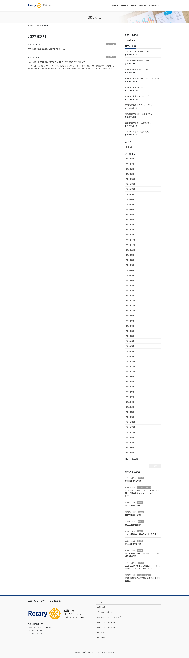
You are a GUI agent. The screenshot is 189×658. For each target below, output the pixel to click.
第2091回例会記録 (133, 505)
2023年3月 (130, 346)
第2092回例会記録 (133, 480)
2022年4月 (130, 402)
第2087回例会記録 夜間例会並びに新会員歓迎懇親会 (142, 555)
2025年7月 (130, 204)
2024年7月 (130, 265)
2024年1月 (130, 295)
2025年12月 (130, 179)
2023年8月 (130, 320)
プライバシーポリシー (105, 612)
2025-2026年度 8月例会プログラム (138, 132)
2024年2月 (130, 290)
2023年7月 (130, 326)
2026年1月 (130, 174)
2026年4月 (130, 158)
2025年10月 (130, 189)
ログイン (100, 632)
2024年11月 (130, 245)
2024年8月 (130, 260)
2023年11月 (130, 305)
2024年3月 (130, 285)
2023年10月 (130, 310)
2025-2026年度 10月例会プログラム (138, 114)
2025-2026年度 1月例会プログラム (138, 87)
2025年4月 (130, 219)
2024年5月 (130, 275)
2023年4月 (130, 341)
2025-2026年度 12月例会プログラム (138, 96)
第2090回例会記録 (133, 515)
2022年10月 (130, 371)
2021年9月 (130, 437)
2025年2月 (130, 229)
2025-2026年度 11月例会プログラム (138, 105)
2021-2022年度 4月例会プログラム (46, 49)
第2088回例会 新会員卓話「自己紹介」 (142, 534)
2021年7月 (130, 442)
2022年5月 (130, 397)
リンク (99, 602)
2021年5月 (130, 452)
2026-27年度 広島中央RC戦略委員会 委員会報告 (142, 579)
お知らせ (111, 44)
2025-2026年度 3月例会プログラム (138, 69)
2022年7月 (130, 386)
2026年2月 (130, 169)
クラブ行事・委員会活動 (144, 487)
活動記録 (140, 563)
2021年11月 (130, 427)
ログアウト (101, 637)
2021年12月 (130, 422)
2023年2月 (130, 351)
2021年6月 (130, 447)
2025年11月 (130, 184)
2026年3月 (130, 164)
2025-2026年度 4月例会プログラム (138, 60)
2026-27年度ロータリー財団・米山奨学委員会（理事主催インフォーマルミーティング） (143, 493)
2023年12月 (130, 300)
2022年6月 (130, 391)
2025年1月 (130, 234)
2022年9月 (130, 376)
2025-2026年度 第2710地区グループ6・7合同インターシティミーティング (142, 567)
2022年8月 (130, 381)
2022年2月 (130, 412)
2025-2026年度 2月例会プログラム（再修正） (142, 78)
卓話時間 (140, 531)
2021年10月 (130, 432)
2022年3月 (130, 407)
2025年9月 (130, 194)
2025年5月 (130, 214)
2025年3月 (130, 224)
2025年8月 (130, 199)
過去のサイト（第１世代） (107, 622)
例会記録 (140, 478)
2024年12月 (130, 240)
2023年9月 (130, 315)
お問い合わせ (102, 607)
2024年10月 (130, 250)
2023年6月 (130, 331)
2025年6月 (130, 209)
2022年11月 (130, 366)
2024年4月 (130, 280)
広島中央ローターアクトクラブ (109, 617)
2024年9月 (130, 255)
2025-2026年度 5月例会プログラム (138, 51)
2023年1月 (130, 356)
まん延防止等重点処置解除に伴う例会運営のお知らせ (56, 62)
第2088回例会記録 (133, 543)
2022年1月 (130, 417)
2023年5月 (130, 336)
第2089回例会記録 (133, 524)
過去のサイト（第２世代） (107, 627)
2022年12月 (130, 361)
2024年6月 (130, 270)
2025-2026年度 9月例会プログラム (138, 123)
